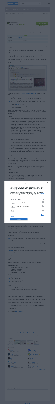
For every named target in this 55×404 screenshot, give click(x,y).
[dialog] (27, 202)
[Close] (48, 183)
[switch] (42, 202)
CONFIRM (19, 219)
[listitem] (27, 199)
